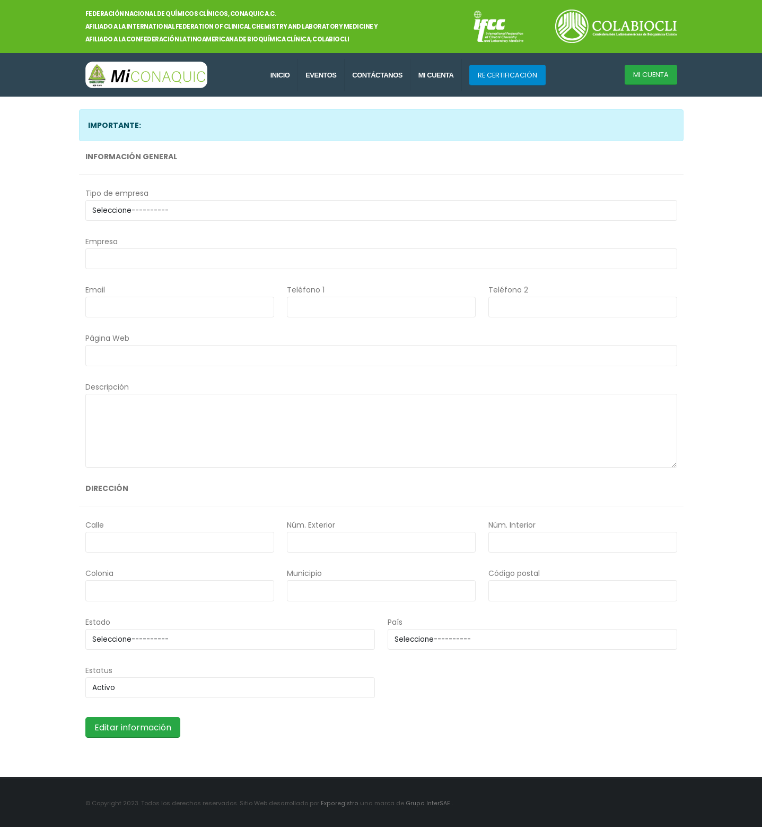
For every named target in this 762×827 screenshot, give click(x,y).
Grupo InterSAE (428, 803)
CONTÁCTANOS (377, 75)
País (395, 622)
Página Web (107, 338)
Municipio (304, 573)
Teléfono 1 (306, 290)
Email (95, 290)
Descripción (107, 387)
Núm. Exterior (311, 525)
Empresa (101, 241)
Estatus (98, 670)
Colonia (99, 573)
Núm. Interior (512, 525)
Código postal (514, 573)
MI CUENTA (436, 75)
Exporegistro (340, 803)
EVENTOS (320, 75)
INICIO (280, 75)
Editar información (132, 727)
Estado (97, 622)
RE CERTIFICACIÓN (507, 75)
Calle (94, 525)
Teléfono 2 (508, 290)
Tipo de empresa (116, 193)
